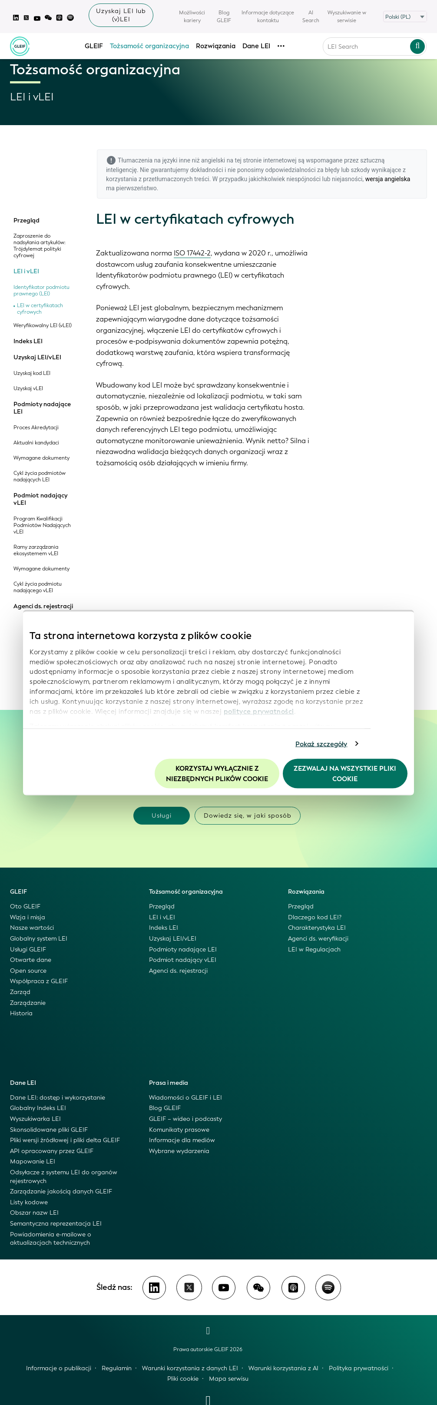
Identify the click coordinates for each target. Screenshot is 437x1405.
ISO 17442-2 (192, 253)
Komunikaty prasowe (179, 1130)
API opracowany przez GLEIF (51, 1151)
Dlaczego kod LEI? (314, 917)
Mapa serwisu (228, 1379)
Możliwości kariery (192, 16)
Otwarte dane (30, 960)
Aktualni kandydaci (36, 443)
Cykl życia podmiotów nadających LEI (39, 476)
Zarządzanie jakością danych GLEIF (61, 1191)
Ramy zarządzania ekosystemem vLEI (35, 550)
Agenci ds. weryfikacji (318, 938)
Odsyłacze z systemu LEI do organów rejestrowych (63, 1176)
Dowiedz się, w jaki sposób (247, 816)
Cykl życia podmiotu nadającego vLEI (37, 587)
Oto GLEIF (25, 906)
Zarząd (20, 992)
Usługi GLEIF (28, 949)
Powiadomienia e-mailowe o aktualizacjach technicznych (50, 1238)
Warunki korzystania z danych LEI (190, 1368)
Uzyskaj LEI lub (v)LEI (121, 15)
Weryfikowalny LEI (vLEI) (42, 325)
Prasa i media (168, 1083)
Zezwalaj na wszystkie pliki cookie (345, 773)
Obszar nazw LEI (34, 1213)
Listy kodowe (29, 1202)
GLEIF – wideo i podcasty (185, 1119)
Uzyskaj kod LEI (31, 373)
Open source (28, 971)
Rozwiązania (215, 46)
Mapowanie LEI (32, 1161)
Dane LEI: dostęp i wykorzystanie (57, 1098)
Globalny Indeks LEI (38, 1108)
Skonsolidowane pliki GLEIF (49, 1130)
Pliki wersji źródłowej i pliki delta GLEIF (65, 1140)
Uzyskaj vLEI (28, 388)
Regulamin (117, 1368)
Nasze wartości (32, 928)
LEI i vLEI (26, 271)
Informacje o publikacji (58, 1368)
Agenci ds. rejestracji (43, 606)
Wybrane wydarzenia (179, 1151)
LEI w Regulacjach (314, 949)
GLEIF (94, 46)
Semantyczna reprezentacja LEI (56, 1223)
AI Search (310, 16)
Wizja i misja (27, 917)
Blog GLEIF (224, 16)
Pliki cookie (183, 1379)
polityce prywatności (259, 711)
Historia (21, 1013)
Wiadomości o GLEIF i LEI (185, 1098)
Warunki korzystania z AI (283, 1368)
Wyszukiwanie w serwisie (347, 16)
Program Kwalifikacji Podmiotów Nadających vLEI (42, 525)
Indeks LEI (28, 341)
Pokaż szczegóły (321, 743)
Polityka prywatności (358, 1368)
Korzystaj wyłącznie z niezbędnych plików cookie (217, 773)
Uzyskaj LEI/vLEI (37, 357)
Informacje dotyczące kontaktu (268, 16)
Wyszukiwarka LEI (35, 1119)
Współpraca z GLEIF (39, 981)
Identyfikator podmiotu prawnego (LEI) (41, 290)
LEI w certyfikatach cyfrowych (40, 308)
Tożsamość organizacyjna (149, 46)
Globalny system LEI (38, 938)
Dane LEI (256, 46)
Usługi (162, 816)
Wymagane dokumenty (41, 458)
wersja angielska (388, 179)
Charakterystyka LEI (317, 928)
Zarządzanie (28, 1003)
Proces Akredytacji (36, 427)
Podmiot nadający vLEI (40, 499)
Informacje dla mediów (182, 1140)
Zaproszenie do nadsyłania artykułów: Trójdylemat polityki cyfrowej (39, 246)
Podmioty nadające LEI (42, 408)
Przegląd (26, 221)
